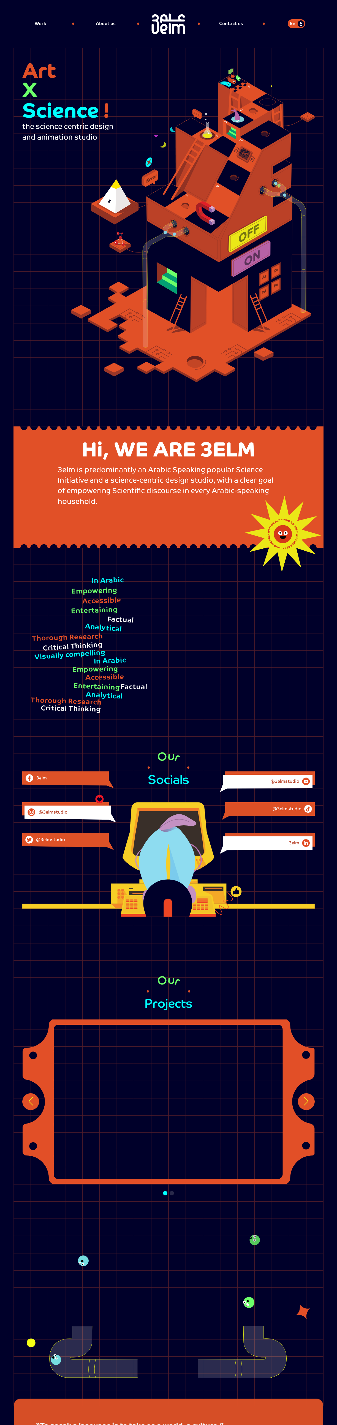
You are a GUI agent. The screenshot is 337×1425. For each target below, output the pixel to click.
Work (40, 23)
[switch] (296, 23)
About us (106, 23)
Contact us (231, 23)
